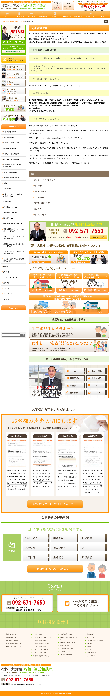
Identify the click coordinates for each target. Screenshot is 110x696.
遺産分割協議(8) (8, 137)
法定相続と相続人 (12, 640)
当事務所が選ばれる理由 (95, 640)
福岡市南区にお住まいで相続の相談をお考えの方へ (13, 230)
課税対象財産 (64, 645)
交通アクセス (91, 1)
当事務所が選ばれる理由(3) (12, 223)
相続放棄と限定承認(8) (11, 159)
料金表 (5, 266)
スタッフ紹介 (91, 637)
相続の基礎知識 (11, 634)
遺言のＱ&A (38, 209)
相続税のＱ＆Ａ (65, 651)
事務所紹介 (90, 634)
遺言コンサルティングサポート (46, 180)
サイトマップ (102, 1)
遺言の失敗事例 (40, 215)
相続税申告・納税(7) (10, 148)
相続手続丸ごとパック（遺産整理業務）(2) (13, 166)
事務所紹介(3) (8, 218)
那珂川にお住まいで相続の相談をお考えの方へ (13, 237)
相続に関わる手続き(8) (11, 143)
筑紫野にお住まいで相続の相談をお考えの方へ (13, 245)
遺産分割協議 (37, 634)
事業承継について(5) (10, 212)
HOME (81, 1)
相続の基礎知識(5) (9, 132)
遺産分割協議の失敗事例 (41, 656)
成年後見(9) (7, 189)
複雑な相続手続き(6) (10, 172)
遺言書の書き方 (40, 191)
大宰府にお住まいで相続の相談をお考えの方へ (13, 252)
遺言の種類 (38, 186)
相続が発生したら (12, 637)
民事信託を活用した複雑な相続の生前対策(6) (13, 195)
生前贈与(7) (7, 202)
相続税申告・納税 (66, 634)
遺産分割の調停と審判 (40, 649)
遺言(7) (5, 183)
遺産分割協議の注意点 (40, 646)
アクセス (6, 288)
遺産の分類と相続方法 (13, 643)
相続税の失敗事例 (66, 655)
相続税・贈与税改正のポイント (69, 638)
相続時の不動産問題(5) (11, 154)
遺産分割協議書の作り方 (41, 643)
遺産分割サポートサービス (42, 637)
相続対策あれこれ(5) (10, 207)
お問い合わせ (7, 299)
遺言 (32, 174)
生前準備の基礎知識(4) (11, 178)
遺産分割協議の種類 (40, 640)
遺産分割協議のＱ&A (40, 652)
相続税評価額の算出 (66, 648)
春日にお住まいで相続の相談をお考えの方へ (13, 260)
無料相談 (6, 272)
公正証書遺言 (39, 197)
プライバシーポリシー (10, 277)
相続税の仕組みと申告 (67, 642)
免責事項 (6, 283)
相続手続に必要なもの (13, 646)
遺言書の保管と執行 (42, 203)
